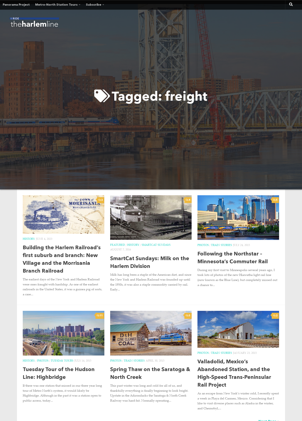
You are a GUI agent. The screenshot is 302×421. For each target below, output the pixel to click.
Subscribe (93, 4)
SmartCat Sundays (156, 245)
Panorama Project (16, 4)
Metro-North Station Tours (56, 4)
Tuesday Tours (62, 361)
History (29, 239)
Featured (117, 245)
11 (100, 315)
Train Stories (221, 245)
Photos (203, 245)
